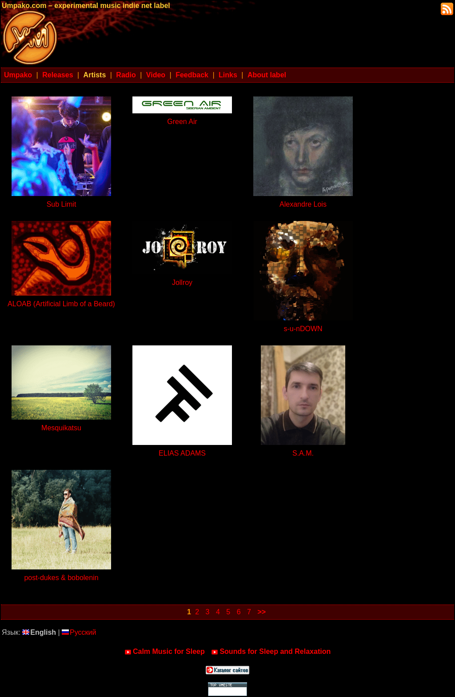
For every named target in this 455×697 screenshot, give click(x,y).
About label (266, 75)
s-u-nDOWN (302, 328)
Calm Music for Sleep (164, 652)
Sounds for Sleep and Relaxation (271, 652)
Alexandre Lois (303, 204)
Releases (57, 75)
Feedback (192, 75)
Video (155, 75)
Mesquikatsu (61, 428)
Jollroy (182, 282)
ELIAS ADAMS (182, 453)
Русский (79, 632)
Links (228, 75)
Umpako (18, 75)
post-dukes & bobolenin (61, 577)
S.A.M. (303, 453)
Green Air (182, 121)
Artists (95, 75)
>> (261, 612)
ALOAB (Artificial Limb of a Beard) (61, 304)
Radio (126, 75)
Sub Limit (61, 204)
